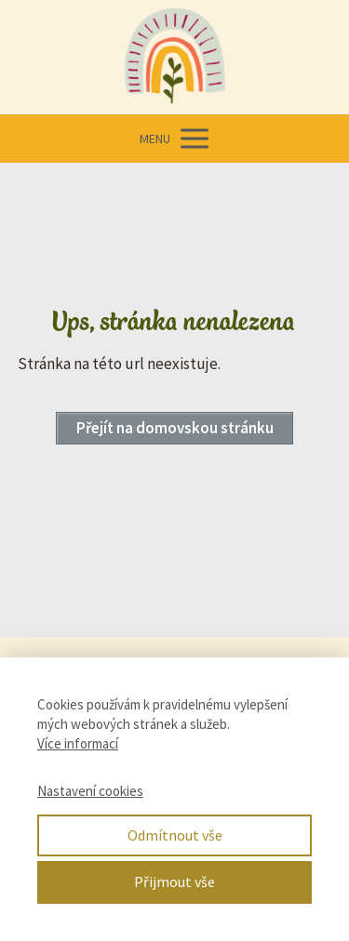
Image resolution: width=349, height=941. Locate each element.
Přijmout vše (174, 881)
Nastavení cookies (90, 791)
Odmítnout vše (175, 835)
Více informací (77, 743)
